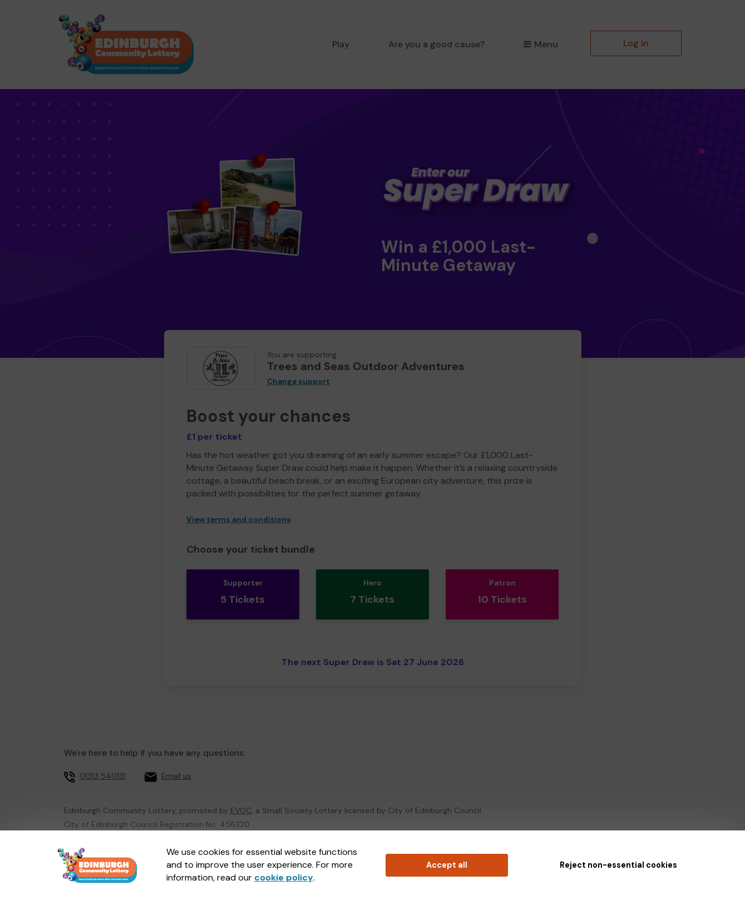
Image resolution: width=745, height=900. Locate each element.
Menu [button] (540, 44)
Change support (298, 381)
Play (340, 44)
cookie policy (283, 877)
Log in (636, 43)
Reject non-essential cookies (618, 865)
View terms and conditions (238, 519)
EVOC (240, 794)
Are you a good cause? (436, 44)
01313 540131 (103, 760)
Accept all (446, 865)
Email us (176, 760)
